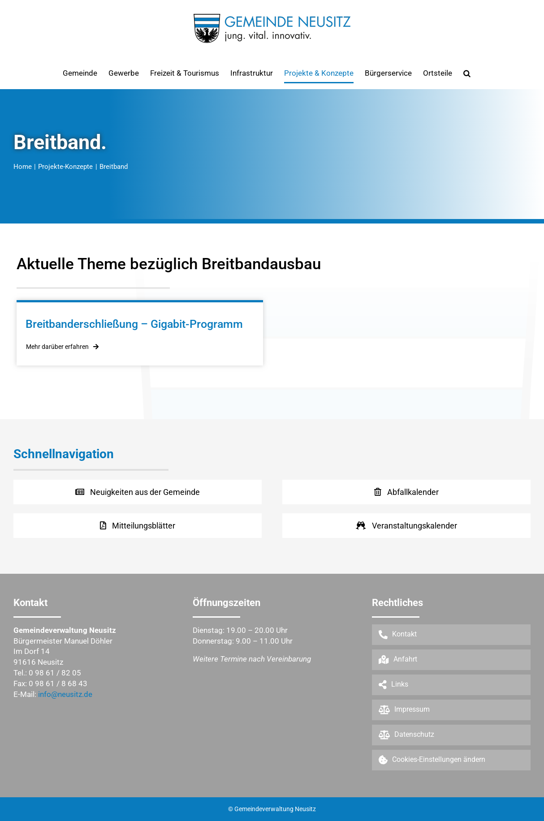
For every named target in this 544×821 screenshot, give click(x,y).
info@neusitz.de (65, 694)
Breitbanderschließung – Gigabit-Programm (134, 324)
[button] (467, 73)
